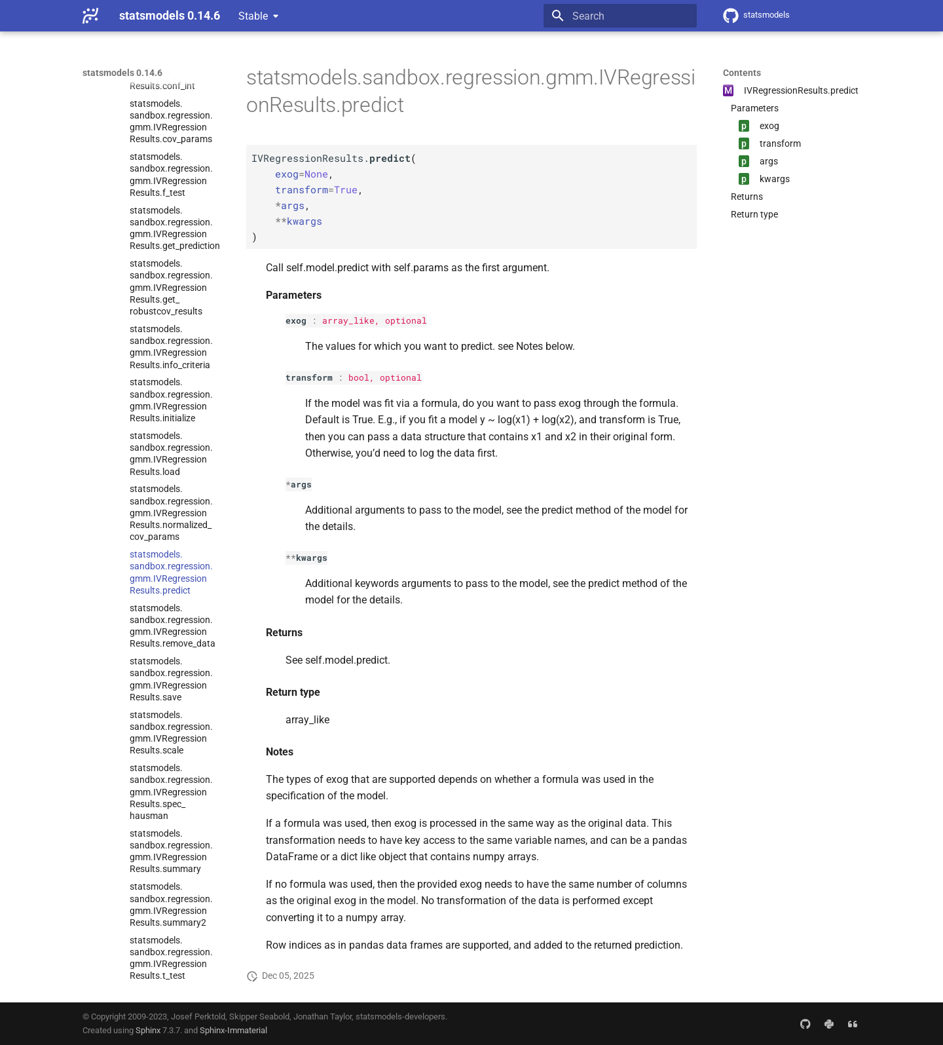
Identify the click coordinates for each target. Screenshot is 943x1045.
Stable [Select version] (253, 16)
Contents (742, 72)
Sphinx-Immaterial (233, 1030)
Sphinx (148, 1030)
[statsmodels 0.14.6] (90, 16)
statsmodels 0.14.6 (122, 72)
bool (358, 377)
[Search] (620, 16)
